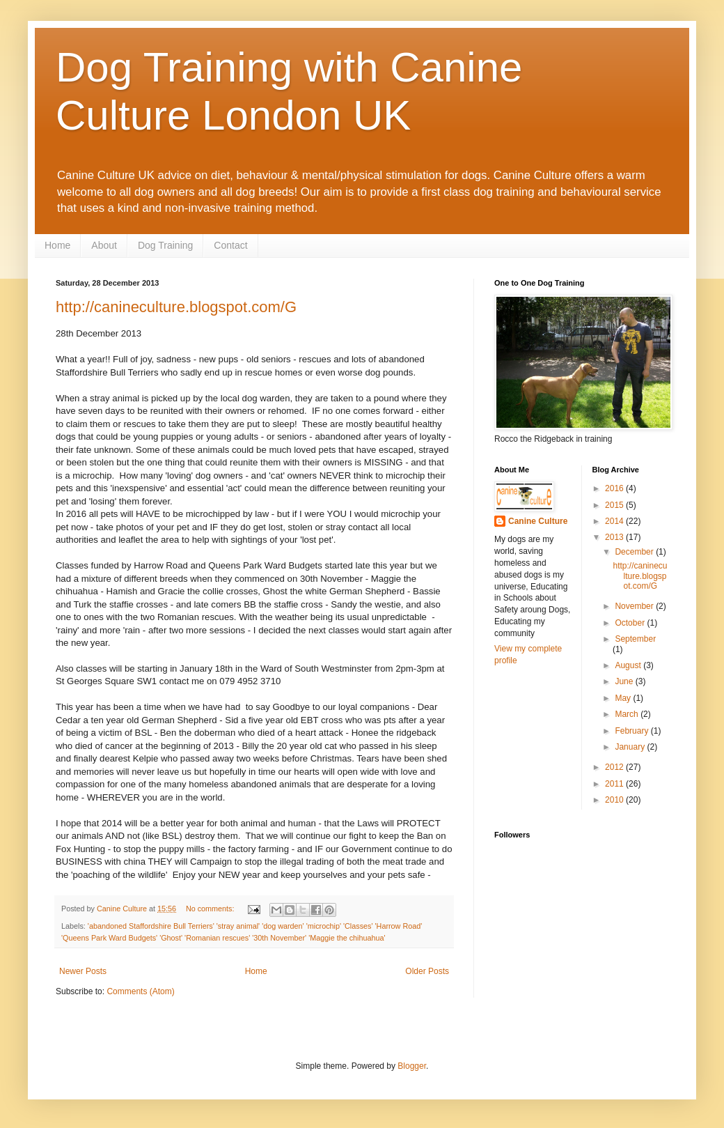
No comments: (211, 908)
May (624, 698)
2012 (615, 767)
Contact (230, 245)
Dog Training (165, 245)
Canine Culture (537, 521)
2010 (615, 800)
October (631, 623)
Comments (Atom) (140, 991)
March (627, 714)
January (631, 747)
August (629, 665)
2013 (615, 537)
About (104, 245)
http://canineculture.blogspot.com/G (176, 307)
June (625, 681)
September (635, 639)
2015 (615, 505)
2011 (615, 784)
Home (57, 245)
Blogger (412, 1066)
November (635, 606)
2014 (615, 521)
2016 (615, 488)
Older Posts (427, 971)
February (632, 731)
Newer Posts (83, 971)
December (635, 552)
